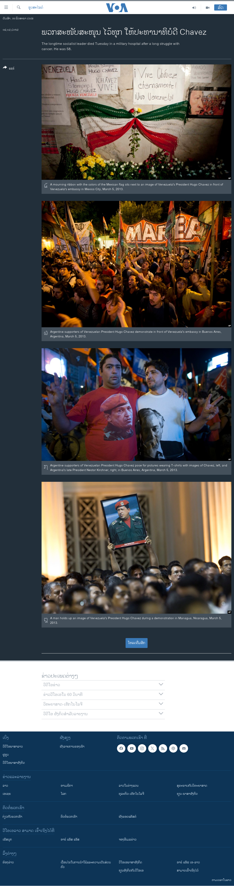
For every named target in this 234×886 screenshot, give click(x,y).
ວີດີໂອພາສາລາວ (13, 746)
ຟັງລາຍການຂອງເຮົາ (72, 746)
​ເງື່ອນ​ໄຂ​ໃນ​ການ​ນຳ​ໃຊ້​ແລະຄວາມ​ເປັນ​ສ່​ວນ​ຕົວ (86, 864)
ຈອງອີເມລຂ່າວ (128, 839)
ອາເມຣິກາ (67, 785)
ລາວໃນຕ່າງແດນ (129, 785)
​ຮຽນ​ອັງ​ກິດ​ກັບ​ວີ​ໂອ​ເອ (131, 870)
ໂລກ (63, 793)
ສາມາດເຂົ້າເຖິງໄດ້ (188, 870)
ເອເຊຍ (7, 793)
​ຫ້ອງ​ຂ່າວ (8, 862)
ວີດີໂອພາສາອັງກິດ (14, 762)
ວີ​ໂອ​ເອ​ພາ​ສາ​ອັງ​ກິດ (130, 862)
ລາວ (5, 785)
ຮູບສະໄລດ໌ (35, 7)
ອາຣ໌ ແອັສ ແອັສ (70, 839)
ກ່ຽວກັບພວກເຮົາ (12, 816)
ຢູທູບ (6, 754)
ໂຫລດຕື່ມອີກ (136, 643)
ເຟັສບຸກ (7, 839)
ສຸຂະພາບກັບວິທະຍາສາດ (192, 785)
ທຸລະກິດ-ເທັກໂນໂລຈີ (131, 793)
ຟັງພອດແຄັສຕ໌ (127, 816)
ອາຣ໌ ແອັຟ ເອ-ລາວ (188, 862)
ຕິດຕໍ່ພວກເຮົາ (69, 816)
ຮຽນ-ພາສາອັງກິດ (187, 793)
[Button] (9, 68)
